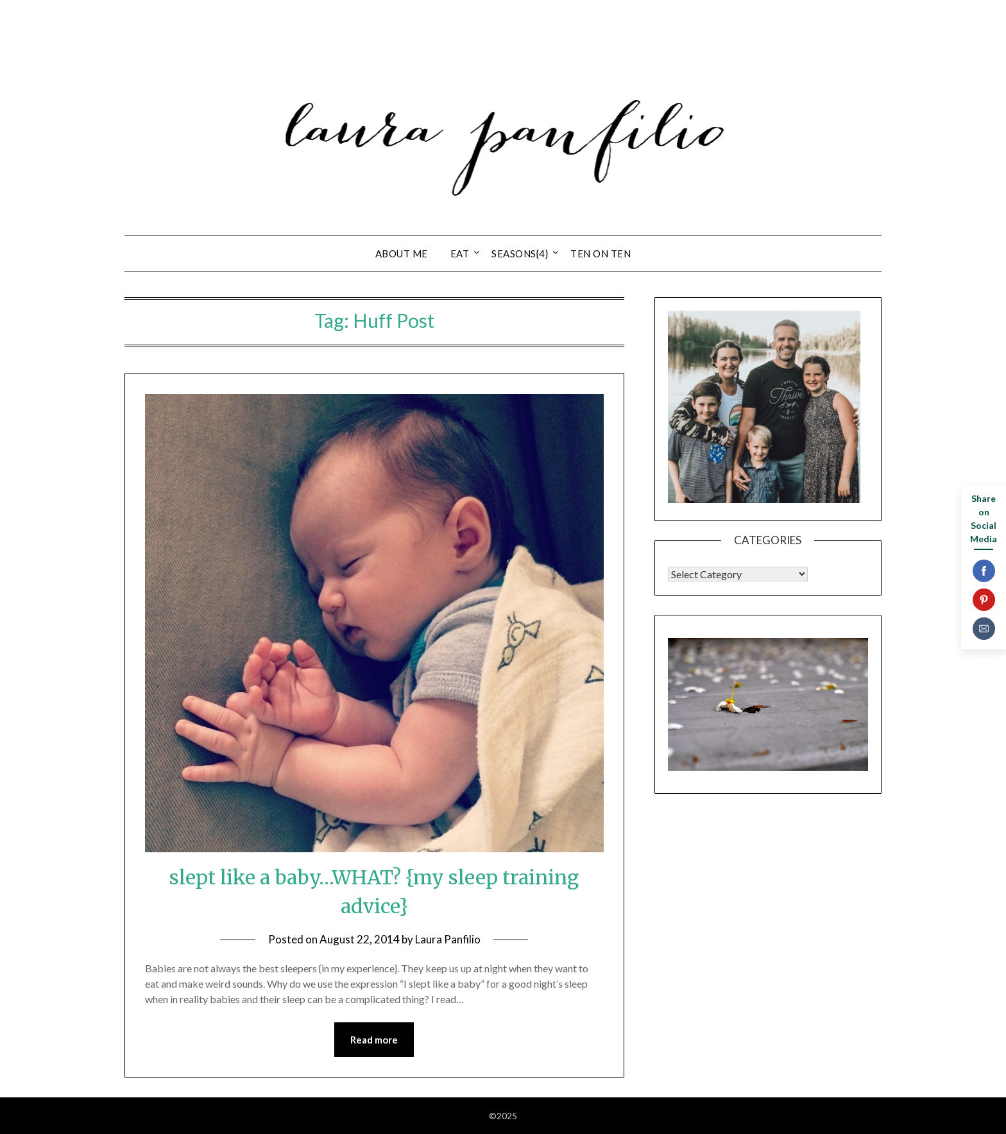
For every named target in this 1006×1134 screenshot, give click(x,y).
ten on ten (600, 253)
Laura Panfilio (448, 939)
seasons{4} (519, 253)
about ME (401, 253)
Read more (374, 1039)
